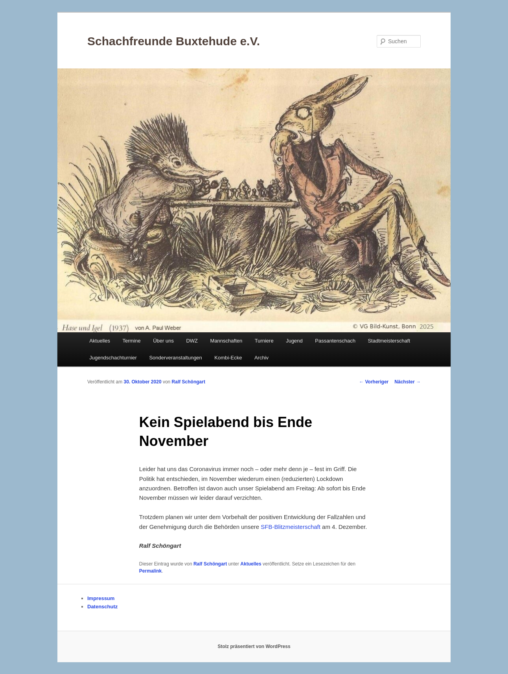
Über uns (163, 341)
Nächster (407, 382)
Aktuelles (99, 341)
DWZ (192, 341)
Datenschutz (102, 607)
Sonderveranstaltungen (175, 358)
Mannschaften (226, 341)
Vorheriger (373, 382)
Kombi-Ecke (228, 358)
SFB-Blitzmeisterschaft (291, 526)
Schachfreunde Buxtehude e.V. (173, 41)
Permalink (150, 571)
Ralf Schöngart (188, 382)
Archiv (261, 358)
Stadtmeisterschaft (389, 341)
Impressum (100, 598)
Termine (131, 341)
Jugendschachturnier (113, 358)
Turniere (264, 341)
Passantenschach (335, 341)
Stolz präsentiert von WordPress (253, 646)
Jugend (294, 341)
